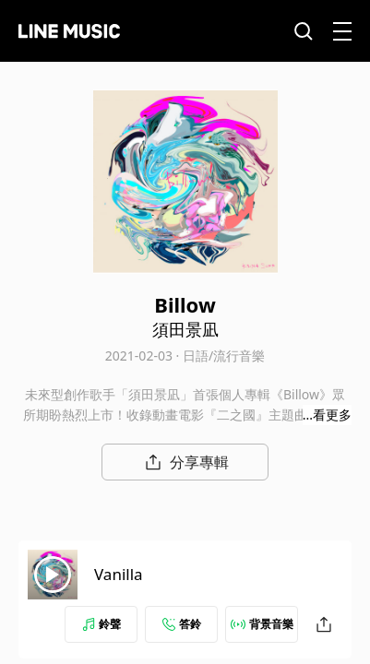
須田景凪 (185, 329)
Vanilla (118, 574)
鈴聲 (101, 624)
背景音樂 (262, 624)
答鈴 (181, 624)
